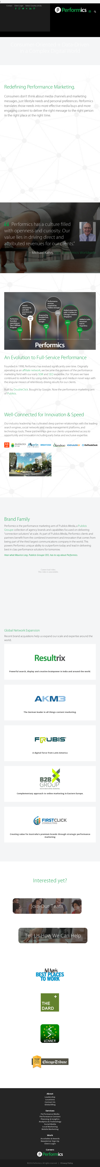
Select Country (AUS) (33, 6)
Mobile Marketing (50, 1129)
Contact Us (50, 1102)
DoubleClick (21, 389)
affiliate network (31, 370)
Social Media (50, 1124)
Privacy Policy (67, 1163)
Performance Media (50, 1114)
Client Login (18, 6)
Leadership (50, 1097)
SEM (40, 374)
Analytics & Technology (50, 1121)
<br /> (50, 592)
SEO (51, 374)
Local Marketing (50, 1126)
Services (50, 1110)
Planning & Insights (50, 1119)
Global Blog (50, 1104)
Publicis (11, 393)
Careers (50, 1149)
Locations (50, 1099)
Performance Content (50, 1116)
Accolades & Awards (50, 1138)
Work (50, 1135)
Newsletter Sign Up (50, 1141)
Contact (9, 6)
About (50, 1093)
